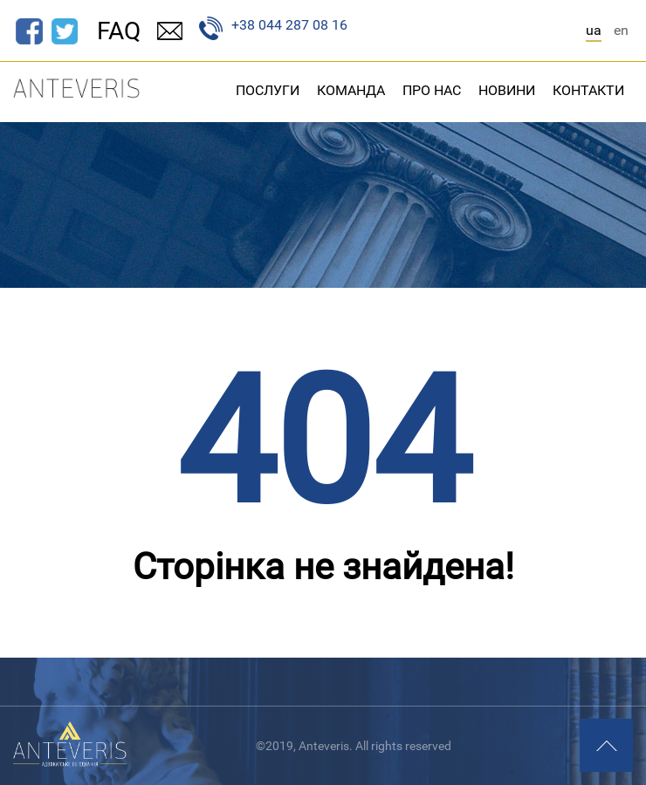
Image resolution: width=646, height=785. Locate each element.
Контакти (588, 90)
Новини (506, 90)
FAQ (119, 31)
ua (593, 30)
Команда (351, 90)
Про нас (431, 90)
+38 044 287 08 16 (273, 28)
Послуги (267, 90)
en (621, 30)
